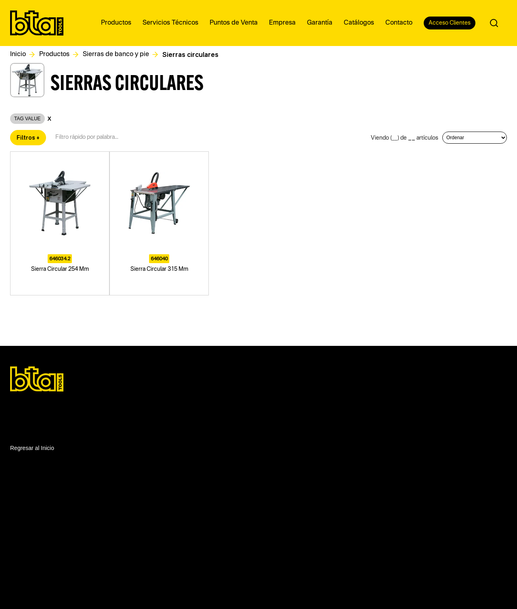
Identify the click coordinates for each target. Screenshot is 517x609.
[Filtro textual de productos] (90, 137)
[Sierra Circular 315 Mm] (159, 223)
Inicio (18, 54)
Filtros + (28, 137)
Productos (54, 54)
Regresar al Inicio (32, 448)
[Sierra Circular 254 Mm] (59, 223)
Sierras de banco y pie (116, 54)
